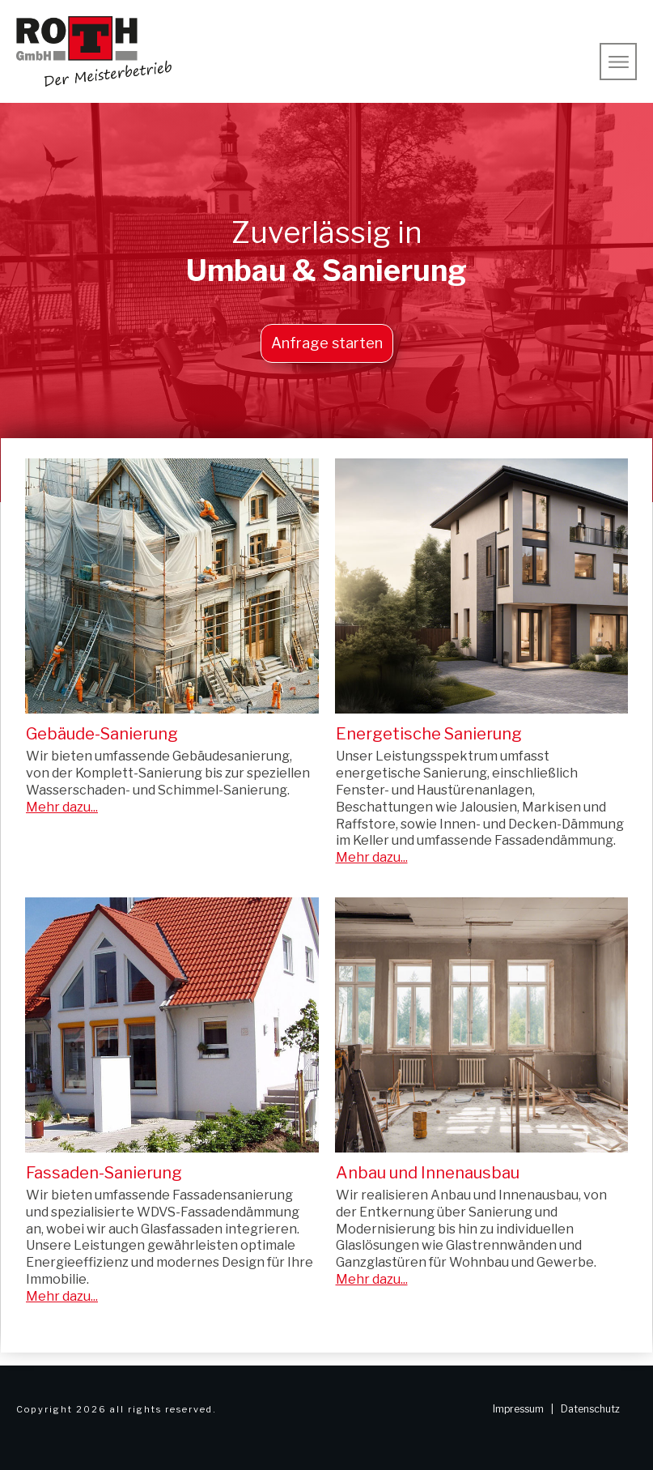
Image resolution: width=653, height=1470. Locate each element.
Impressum (518, 1409)
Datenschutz (590, 1409)
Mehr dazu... (62, 807)
